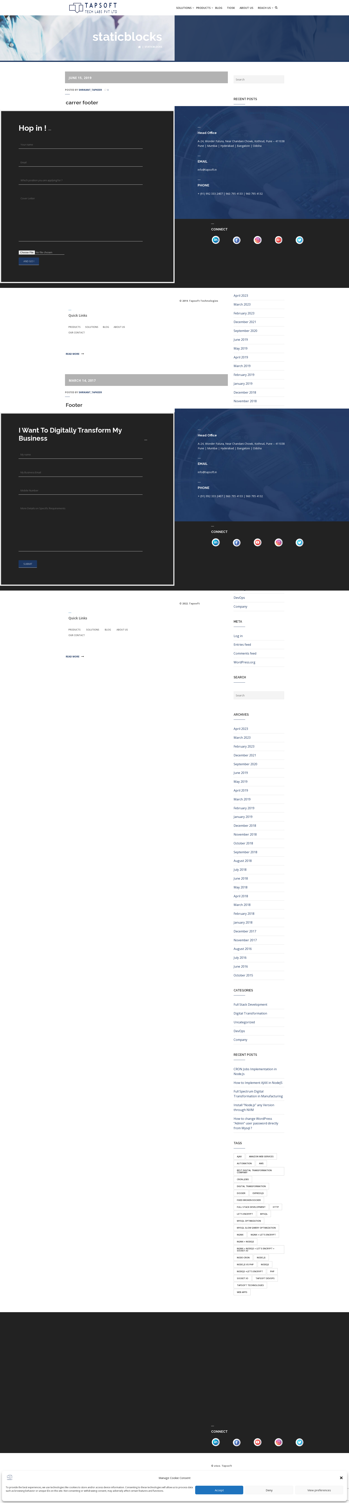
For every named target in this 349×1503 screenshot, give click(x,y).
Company (240, 606)
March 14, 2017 (82, 380)
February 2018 (244, 913)
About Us (119, 327)
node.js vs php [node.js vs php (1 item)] (245, 1264)
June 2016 (241, 966)
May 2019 (240, 348)
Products (74, 327)
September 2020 (245, 331)
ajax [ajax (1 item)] (239, 1156)
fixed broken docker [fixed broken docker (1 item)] (249, 1199)
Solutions (91, 327)
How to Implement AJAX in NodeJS (258, 1082)
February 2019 (244, 375)
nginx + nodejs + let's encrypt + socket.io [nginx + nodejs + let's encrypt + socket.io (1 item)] (255, 1249)
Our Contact (76, 332)
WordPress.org (244, 662)
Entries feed (242, 644)
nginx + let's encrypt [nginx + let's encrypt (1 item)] (263, 1234)
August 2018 (243, 861)
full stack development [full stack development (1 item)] (251, 1206)
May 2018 (240, 887)
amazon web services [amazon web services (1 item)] (261, 1156)
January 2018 (243, 922)
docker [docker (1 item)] (241, 1192)
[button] (341, 1478)
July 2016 (240, 957)
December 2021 (245, 322)
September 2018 (245, 852)
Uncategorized (244, 1022)
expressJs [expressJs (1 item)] (258, 1192)
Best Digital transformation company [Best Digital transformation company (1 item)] (254, 1171)
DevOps (239, 598)
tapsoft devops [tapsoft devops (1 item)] (265, 1278)
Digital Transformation (250, 1013)
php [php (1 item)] (272, 1271)
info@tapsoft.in (213, 169)
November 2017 (245, 940)
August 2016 (243, 949)
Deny (269, 1490)
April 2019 (241, 357)
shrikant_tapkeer (90, 89)
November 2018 (245, 401)
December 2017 (245, 931)
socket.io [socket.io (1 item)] (242, 1278)
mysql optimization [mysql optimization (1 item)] (249, 1220)
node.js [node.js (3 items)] (261, 1257)
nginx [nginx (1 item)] (240, 1234)
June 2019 (241, 339)
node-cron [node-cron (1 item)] (243, 1257)
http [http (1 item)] (276, 1206)
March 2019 (242, 366)
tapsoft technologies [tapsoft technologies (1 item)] (250, 1285)
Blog (106, 327)
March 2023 (242, 304)
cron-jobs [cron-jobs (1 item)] (243, 1179)
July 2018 (240, 869)
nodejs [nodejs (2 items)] (265, 1264)
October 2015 (243, 975)
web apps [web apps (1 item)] (242, 1291)
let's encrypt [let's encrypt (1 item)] (245, 1213)
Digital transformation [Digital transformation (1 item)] (251, 1186)
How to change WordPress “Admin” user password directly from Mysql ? (256, 1123)
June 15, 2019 (80, 78)
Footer (74, 405)
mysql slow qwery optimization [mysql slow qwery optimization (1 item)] (256, 1227)
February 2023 (244, 313)
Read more (74, 353)
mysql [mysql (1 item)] (264, 1213)
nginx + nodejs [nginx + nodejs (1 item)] (245, 1241)
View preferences (319, 1490)
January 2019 (243, 383)
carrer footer (82, 103)
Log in (238, 636)
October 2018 (243, 410)
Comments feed (245, 653)
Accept (219, 1490)
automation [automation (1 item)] (244, 1163)
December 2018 (245, 392)
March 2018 (242, 905)
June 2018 (241, 878)
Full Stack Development (250, 1004)
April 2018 (241, 896)
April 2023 (241, 295)
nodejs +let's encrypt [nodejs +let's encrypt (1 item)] (250, 1271)
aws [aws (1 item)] (261, 1163)
